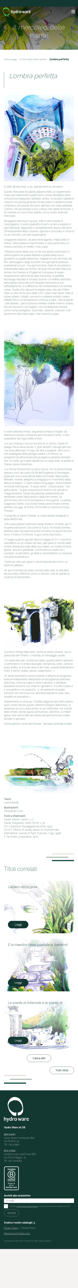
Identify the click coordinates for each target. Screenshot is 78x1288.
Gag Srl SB (19, 1241)
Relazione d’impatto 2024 (17, 1233)
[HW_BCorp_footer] (11, 1178)
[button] (73, 11)
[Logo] (17, 11)
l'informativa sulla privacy (27, 1206)
